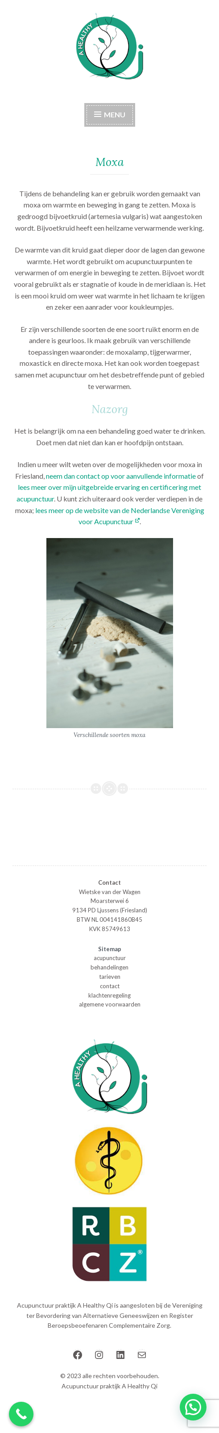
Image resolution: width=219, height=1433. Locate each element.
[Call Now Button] (21, 1414)
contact (110, 986)
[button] (193, 1407)
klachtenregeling (109, 995)
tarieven (109, 976)
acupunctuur (110, 957)
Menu (109, 114)
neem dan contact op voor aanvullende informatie (121, 476)
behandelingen (109, 967)
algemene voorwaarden (109, 1004)
